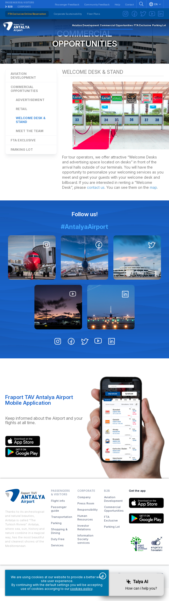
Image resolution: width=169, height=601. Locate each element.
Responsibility (87, 522)
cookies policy (81, 589)
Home (79, 38)
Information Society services (85, 552)
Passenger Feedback (67, 4)
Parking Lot (22, 162)
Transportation (61, 530)
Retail (21, 121)
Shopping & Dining (59, 544)
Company (84, 510)
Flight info (58, 514)
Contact (129, 4)
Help (117, 4)
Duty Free (57, 552)
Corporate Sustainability (68, 13)
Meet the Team (29, 143)
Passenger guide (59, 521)
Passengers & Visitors (19, 2)
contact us (96, 200)
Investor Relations (84, 540)
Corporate (24, 6)
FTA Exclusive (23, 153)
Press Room (85, 516)
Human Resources (85, 530)
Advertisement (30, 112)
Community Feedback (96, 4)
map (153, 200)
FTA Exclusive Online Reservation (27, 13)
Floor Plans (93, 13)
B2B (10, 6)
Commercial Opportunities (84, 50)
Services (57, 558)
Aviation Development (23, 88)
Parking (56, 536)
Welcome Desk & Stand (31, 132)
